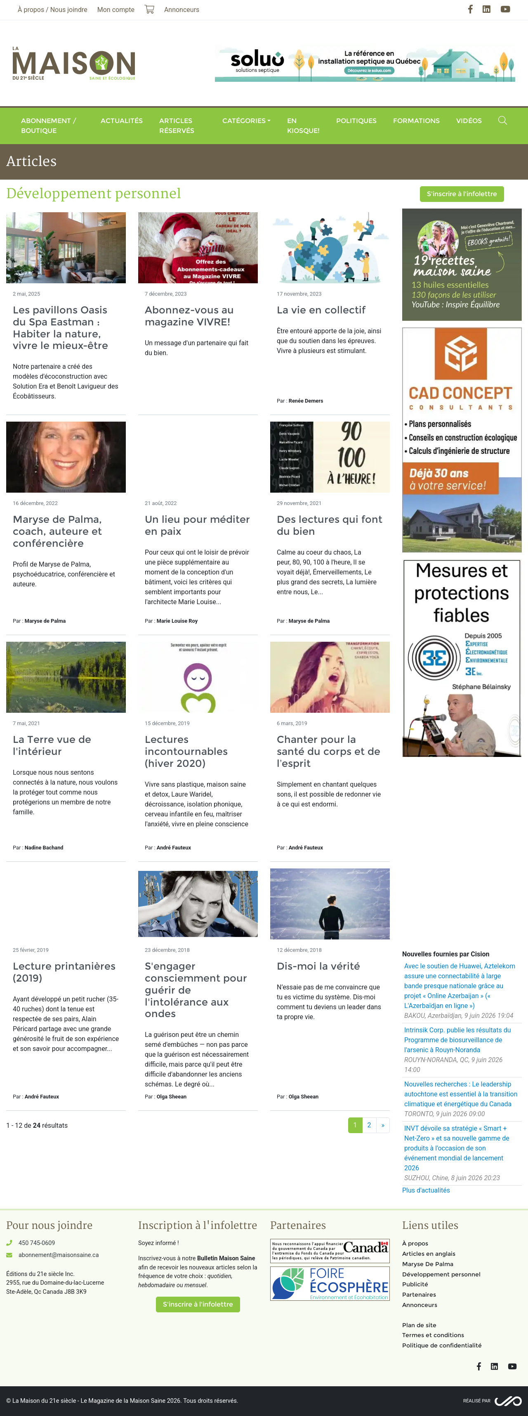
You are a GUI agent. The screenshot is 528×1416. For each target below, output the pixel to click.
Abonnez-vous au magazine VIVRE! (189, 316)
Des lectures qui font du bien (329, 525)
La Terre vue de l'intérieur (52, 745)
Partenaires (419, 1294)
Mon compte (115, 10)
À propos (415, 1243)
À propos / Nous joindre (52, 10)
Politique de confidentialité (442, 1345)
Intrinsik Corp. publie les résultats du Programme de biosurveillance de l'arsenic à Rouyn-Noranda (457, 1040)
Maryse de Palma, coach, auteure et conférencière (57, 531)
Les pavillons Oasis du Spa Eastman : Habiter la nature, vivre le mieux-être (60, 327)
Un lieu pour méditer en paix (197, 525)
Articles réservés (176, 126)
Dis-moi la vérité (318, 966)
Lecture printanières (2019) (64, 972)
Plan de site (419, 1325)
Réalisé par (476, 1401)
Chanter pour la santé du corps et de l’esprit (328, 751)
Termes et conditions (433, 1335)
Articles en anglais (428, 1253)
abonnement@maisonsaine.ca (59, 1255)
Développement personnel (441, 1274)
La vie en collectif (321, 310)
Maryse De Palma (427, 1264)
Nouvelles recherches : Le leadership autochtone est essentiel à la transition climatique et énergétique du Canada (461, 1094)
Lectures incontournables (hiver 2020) (186, 751)
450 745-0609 (37, 1243)
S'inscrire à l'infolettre (462, 194)
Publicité (415, 1284)
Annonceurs (419, 1305)
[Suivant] (383, 1125)
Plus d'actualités (426, 1190)
